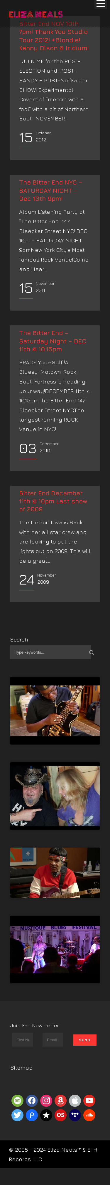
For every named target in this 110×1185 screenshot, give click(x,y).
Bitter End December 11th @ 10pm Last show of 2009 (53, 501)
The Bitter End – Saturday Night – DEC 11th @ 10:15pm (52, 341)
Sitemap (21, 1067)
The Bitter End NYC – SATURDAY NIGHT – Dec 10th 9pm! (50, 190)
